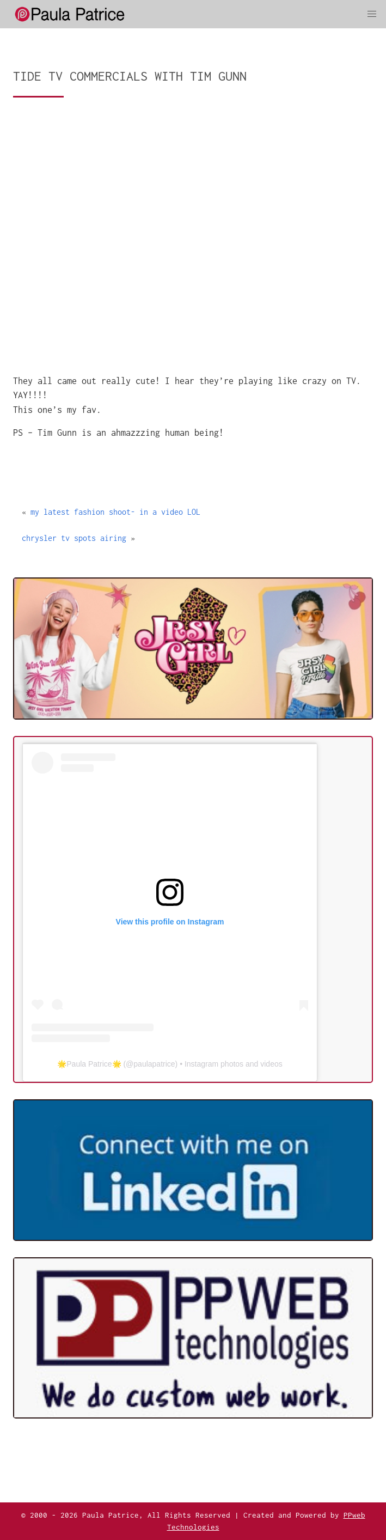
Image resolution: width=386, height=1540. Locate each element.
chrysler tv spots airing (74, 538)
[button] (372, 14)
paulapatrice (154, 1064)
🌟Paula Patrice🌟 (89, 1064)
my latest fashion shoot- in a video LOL (115, 511)
